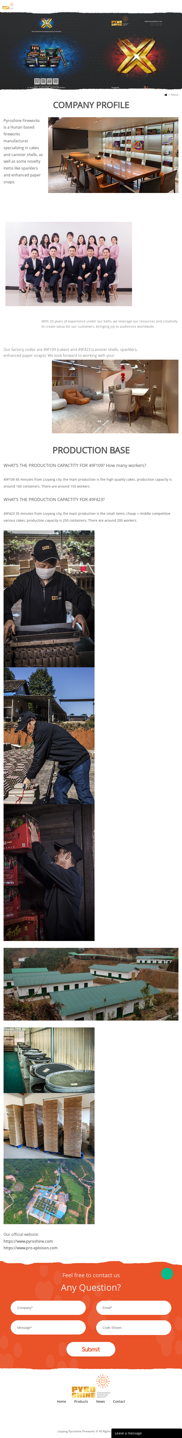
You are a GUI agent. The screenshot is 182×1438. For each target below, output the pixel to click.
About (174, 95)
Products (81, 1401)
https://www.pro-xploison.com (31, 1247)
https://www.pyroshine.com (29, 1241)
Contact (119, 1401)
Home (165, 94)
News (100, 1401)
